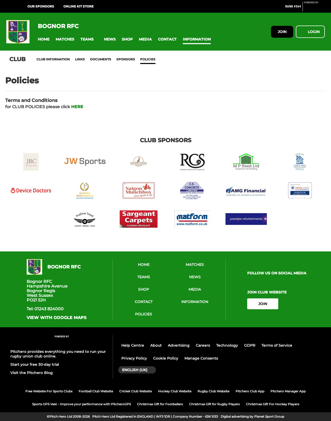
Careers (203, 345)
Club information (53, 59)
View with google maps (56, 318)
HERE (77, 106)
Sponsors (125, 59)
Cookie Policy (165, 358)
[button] (43, 39)
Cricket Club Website (135, 391)
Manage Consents (201, 358)
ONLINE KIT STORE (78, 6)
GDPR (249, 345)
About (156, 345)
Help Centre (132, 345)
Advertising (179, 345)
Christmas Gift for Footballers (160, 404)
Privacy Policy (134, 358)
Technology (227, 345)
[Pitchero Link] (314, 8)
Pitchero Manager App (288, 391)
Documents (100, 59)
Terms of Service (276, 345)
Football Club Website (96, 391)
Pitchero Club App (250, 391)
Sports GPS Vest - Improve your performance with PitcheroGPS (81, 404)
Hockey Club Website (174, 391)
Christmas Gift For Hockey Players (272, 404)
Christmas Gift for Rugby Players (214, 404)
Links (80, 59)
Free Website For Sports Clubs (48, 391)
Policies (147, 59)
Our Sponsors (40, 6)
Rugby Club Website (213, 391)
